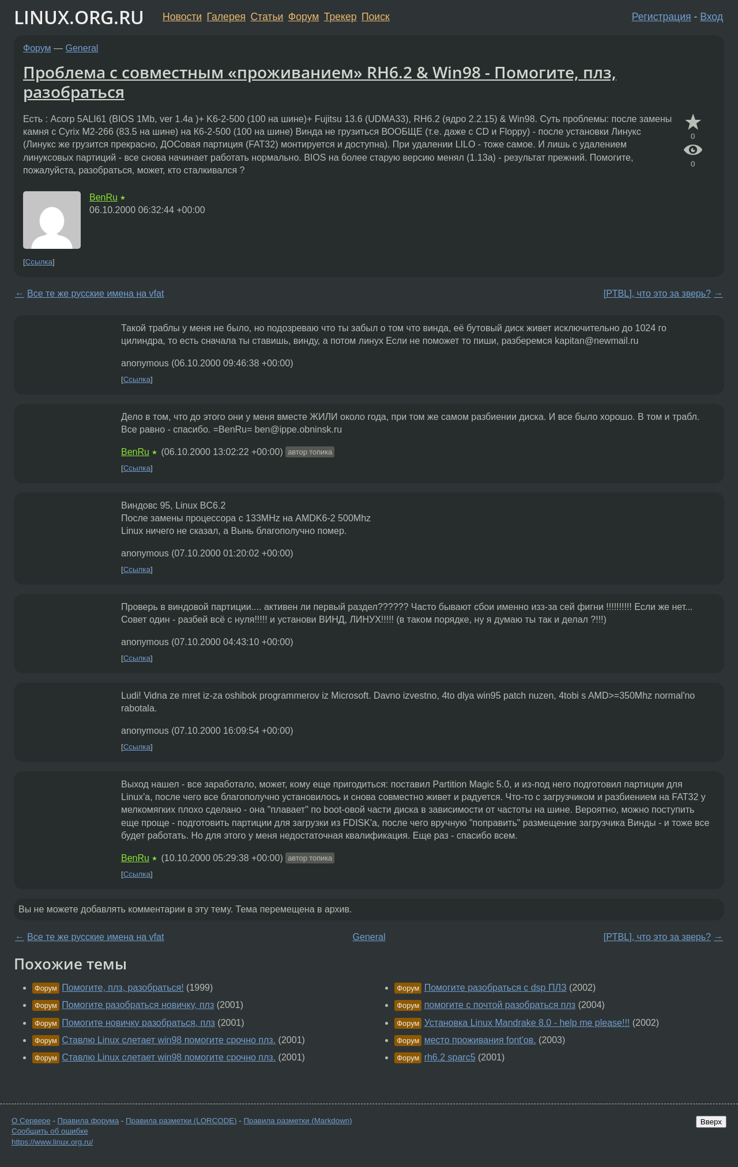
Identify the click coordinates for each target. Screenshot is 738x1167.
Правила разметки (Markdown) (297, 1120)
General (82, 48)
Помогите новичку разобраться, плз (138, 1023)
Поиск (376, 16)
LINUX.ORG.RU (79, 17)
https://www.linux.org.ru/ (52, 1142)
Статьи (266, 16)
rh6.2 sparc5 (450, 1057)
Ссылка (38, 261)
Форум (303, 16)
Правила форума (88, 1120)
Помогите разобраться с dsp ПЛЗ (495, 987)
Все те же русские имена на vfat (95, 293)
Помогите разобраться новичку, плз (138, 1005)
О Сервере (31, 1120)
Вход (711, 16)
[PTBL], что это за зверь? (657, 293)
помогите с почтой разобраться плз (500, 1005)
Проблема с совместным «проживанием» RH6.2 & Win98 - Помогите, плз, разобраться (319, 82)
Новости (182, 16)
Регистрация (661, 16)
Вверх (711, 1121)
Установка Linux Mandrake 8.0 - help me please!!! (527, 1023)
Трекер (340, 16)
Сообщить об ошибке (50, 1131)
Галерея (226, 16)
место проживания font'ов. (480, 1040)
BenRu (103, 197)
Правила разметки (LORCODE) (181, 1120)
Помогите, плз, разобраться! (122, 987)
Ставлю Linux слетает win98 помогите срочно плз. (169, 1040)
